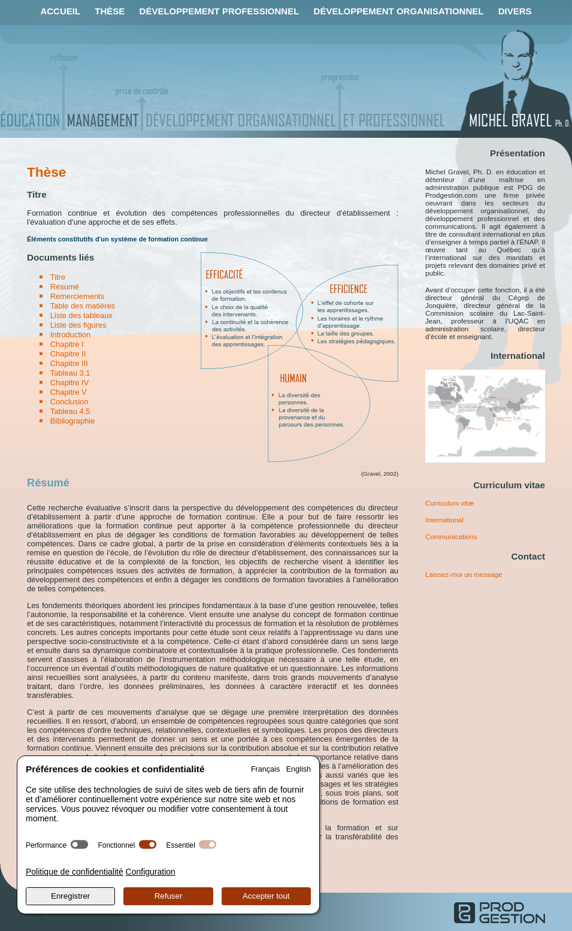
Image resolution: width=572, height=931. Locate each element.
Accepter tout (266, 895)
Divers (515, 11)
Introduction (70, 334)
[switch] (79, 844)
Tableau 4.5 (70, 411)
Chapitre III (69, 363)
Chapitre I (67, 344)
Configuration (150, 871)
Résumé (64, 286)
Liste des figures (78, 325)
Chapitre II (68, 353)
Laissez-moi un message (463, 574)
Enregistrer (70, 895)
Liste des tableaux (81, 315)
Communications (451, 536)
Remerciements (77, 296)
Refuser (169, 895)
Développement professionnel (219, 11)
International (444, 520)
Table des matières (82, 305)
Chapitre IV (69, 382)
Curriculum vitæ (449, 503)
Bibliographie (72, 420)
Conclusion (69, 401)
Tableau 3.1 (70, 372)
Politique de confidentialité (74, 871)
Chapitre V (68, 392)
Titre (57, 277)
